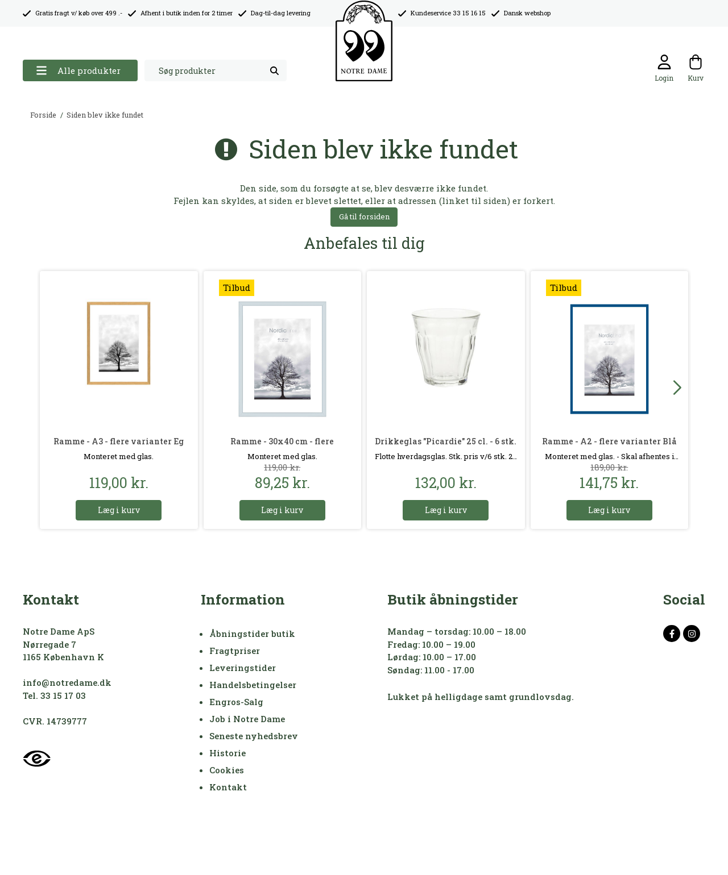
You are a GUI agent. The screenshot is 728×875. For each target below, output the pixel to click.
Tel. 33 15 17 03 (54, 695)
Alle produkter (78, 71)
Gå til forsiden (364, 216)
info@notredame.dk (67, 682)
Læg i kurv (119, 510)
